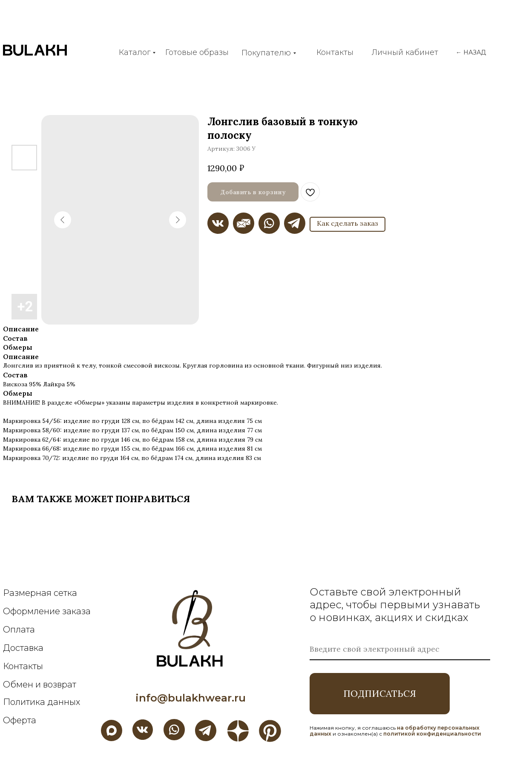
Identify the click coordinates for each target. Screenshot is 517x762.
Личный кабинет (405, 52)
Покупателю (266, 53)
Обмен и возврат (39, 684)
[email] (400, 649)
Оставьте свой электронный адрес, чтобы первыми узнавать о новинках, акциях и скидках (395, 605)
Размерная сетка (40, 593)
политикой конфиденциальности (432, 733)
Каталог (134, 52)
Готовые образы (197, 52)
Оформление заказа (47, 611)
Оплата (19, 629)
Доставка (23, 648)
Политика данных (41, 702)
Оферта (19, 720)
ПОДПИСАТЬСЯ (379, 693)
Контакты (334, 52)
